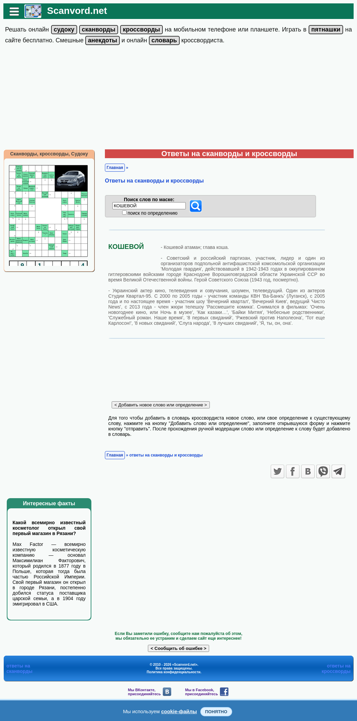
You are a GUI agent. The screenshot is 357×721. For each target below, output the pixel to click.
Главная (115, 167)
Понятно (216, 711)
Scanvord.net (77, 10)
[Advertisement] (178, 98)
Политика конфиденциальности (173, 672)
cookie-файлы (179, 711)
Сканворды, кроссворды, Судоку (49, 153)
